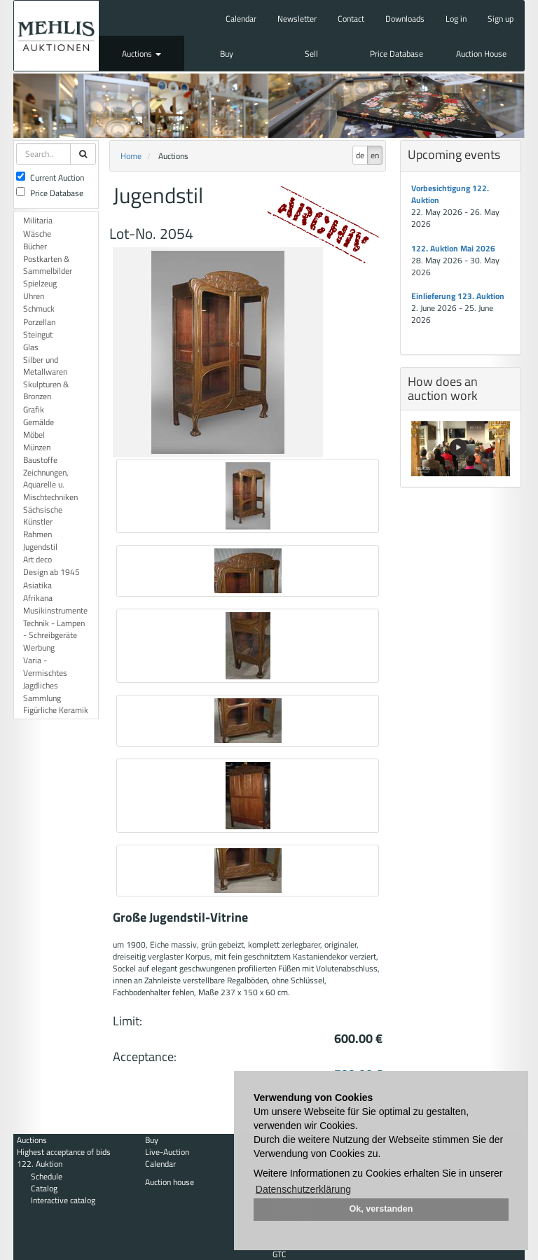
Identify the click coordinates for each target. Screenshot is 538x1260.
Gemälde (38, 422)
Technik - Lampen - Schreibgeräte (54, 629)
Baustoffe (40, 459)
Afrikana (38, 597)
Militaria (38, 220)
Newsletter (297, 18)
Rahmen (37, 534)
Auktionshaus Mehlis (56, 36)
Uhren (33, 296)
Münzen (36, 447)
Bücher (35, 246)
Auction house (169, 1182)
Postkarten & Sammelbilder (47, 264)
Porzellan (39, 321)
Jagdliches (40, 685)
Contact (351, 18)
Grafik (33, 409)
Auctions (141, 53)
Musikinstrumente (55, 610)
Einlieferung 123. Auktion (457, 296)
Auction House (481, 53)
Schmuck (39, 308)
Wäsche (37, 233)
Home (131, 155)
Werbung (39, 647)
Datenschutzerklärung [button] (303, 1189)
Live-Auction (167, 1151)
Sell (311, 53)
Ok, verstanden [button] (381, 1209)
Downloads (405, 18)
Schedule (46, 1176)
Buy (226, 53)
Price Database (396, 53)
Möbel (34, 434)
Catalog (44, 1188)
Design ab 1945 (51, 572)
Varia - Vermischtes (45, 666)
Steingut (38, 334)
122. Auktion (39, 1163)
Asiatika (37, 585)
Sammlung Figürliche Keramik (55, 703)
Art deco (37, 559)
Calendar (241, 18)
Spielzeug (40, 283)
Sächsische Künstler (42, 515)
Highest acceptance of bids (64, 1151)
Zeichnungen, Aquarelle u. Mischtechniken (50, 484)
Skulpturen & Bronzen (46, 390)
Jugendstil (40, 546)
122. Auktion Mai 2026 (453, 248)
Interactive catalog (63, 1200)
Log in (456, 18)
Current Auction (50, 178)
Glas (31, 347)
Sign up (500, 18)
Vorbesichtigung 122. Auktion (450, 194)
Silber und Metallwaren (45, 365)
